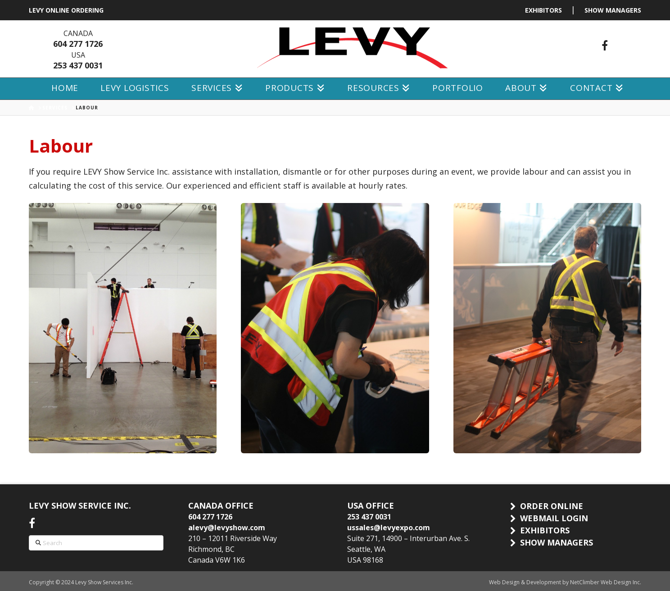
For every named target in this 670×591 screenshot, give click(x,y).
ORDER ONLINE (551, 506)
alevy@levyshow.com (226, 527)
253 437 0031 (78, 65)
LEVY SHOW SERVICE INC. (80, 505)
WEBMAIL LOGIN (554, 518)
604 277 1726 (78, 43)
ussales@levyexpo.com (388, 527)
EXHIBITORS (543, 10)
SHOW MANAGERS (612, 10)
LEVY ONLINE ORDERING (66, 10)
